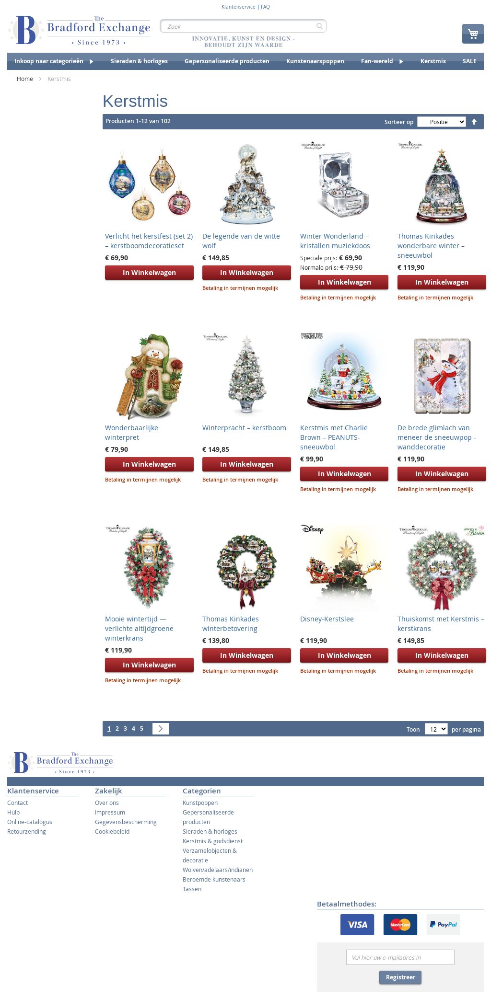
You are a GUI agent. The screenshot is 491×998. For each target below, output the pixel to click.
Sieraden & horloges (210, 831)
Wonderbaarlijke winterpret (131, 432)
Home (26, 78)
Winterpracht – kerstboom (244, 427)
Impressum (110, 812)
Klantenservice (239, 7)
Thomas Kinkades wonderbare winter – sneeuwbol (431, 245)
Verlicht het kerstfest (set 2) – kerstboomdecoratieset (149, 240)
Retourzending (26, 831)
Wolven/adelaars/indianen (218, 869)
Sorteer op (399, 122)
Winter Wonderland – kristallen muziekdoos (335, 240)
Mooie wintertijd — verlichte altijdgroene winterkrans (139, 628)
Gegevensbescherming (126, 822)
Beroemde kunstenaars (214, 879)
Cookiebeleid (112, 831)
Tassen (192, 889)
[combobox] (243, 26)
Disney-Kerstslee (327, 618)
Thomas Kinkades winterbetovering (230, 623)
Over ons (107, 802)
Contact (17, 802)
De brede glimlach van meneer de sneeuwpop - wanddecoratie (436, 437)
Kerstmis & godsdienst (213, 841)
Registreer (400, 977)
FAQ (265, 7)
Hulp (13, 812)
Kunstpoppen (200, 802)
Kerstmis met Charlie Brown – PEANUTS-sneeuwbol (334, 437)
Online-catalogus (29, 822)
